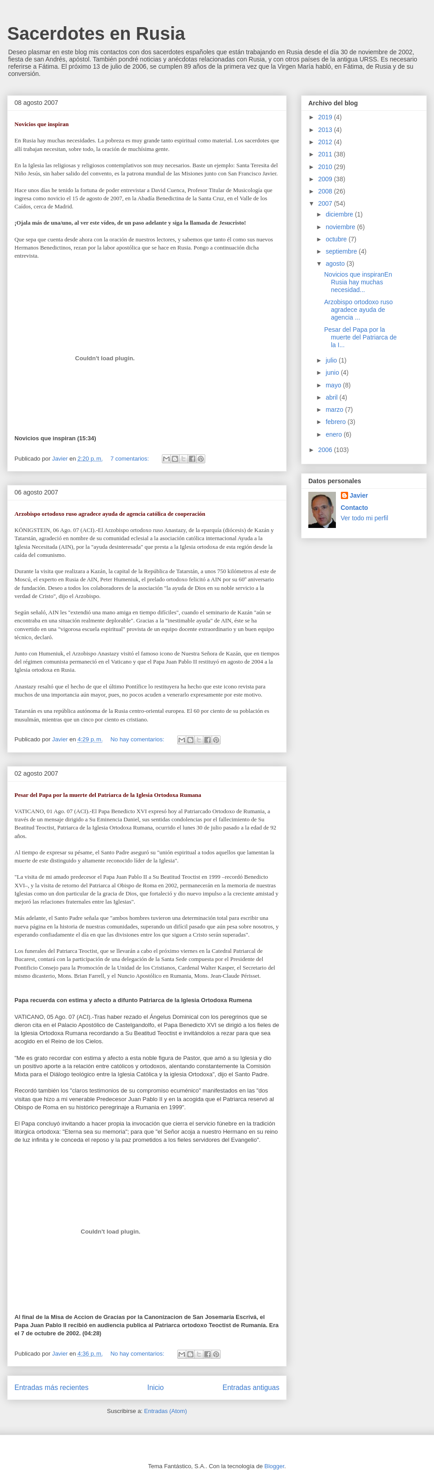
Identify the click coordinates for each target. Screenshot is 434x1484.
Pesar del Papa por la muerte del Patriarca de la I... (360, 337)
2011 (326, 154)
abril (332, 397)
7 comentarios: (130, 458)
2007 (326, 203)
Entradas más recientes (51, 1387)
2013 (326, 129)
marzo (335, 409)
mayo (334, 385)
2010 (326, 166)
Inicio (155, 1387)
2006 (326, 449)
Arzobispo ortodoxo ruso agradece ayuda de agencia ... (358, 309)
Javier (359, 495)
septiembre (342, 251)
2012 (326, 142)
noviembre (341, 227)
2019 (326, 117)
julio (332, 360)
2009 (326, 179)
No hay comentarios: (138, 739)
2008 (326, 191)
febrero (336, 421)
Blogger (274, 1466)
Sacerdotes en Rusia (96, 33)
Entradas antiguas (250, 1387)
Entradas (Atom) (165, 1411)
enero (335, 434)
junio (333, 372)
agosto (336, 263)
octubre (337, 239)
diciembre (340, 214)
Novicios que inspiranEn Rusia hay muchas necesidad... (358, 282)
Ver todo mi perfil (364, 518)
